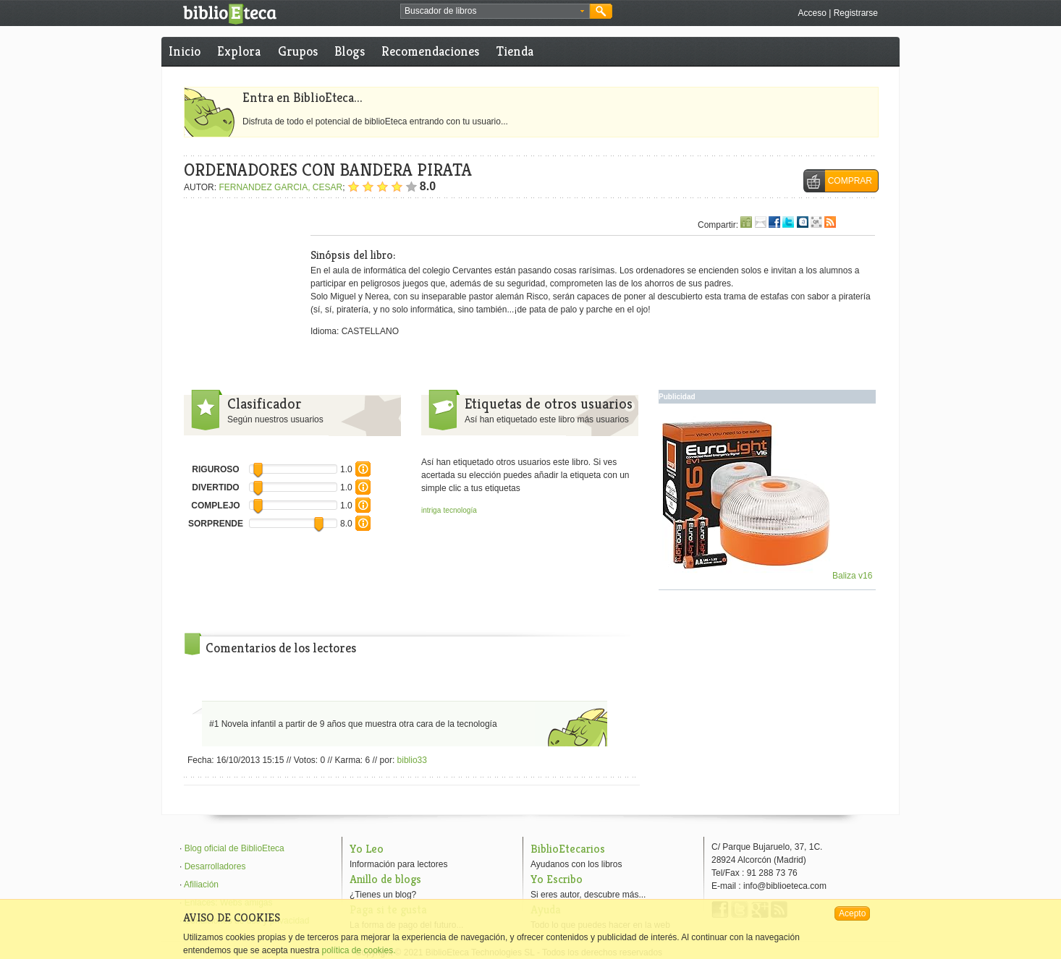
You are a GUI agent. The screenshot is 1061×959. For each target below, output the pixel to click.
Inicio (184, 51)
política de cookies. (358, 950)
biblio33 (412, 760)
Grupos (298, 51)
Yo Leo (367, 848)
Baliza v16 (767, 576)
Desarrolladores (215, 866)
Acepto (852, 913)
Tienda (514, 51)
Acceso (812, 13)
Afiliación (201, 884)
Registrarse (856, 13)
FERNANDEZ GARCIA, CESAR (280, 187)
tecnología (460, 510)
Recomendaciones (430, 51)
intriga (431, 510)
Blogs (349, 51)
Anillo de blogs (385, 879)
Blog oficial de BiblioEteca (234, 848)
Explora (239, 51)
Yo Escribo (556, 879)
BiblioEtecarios (567, 848)
